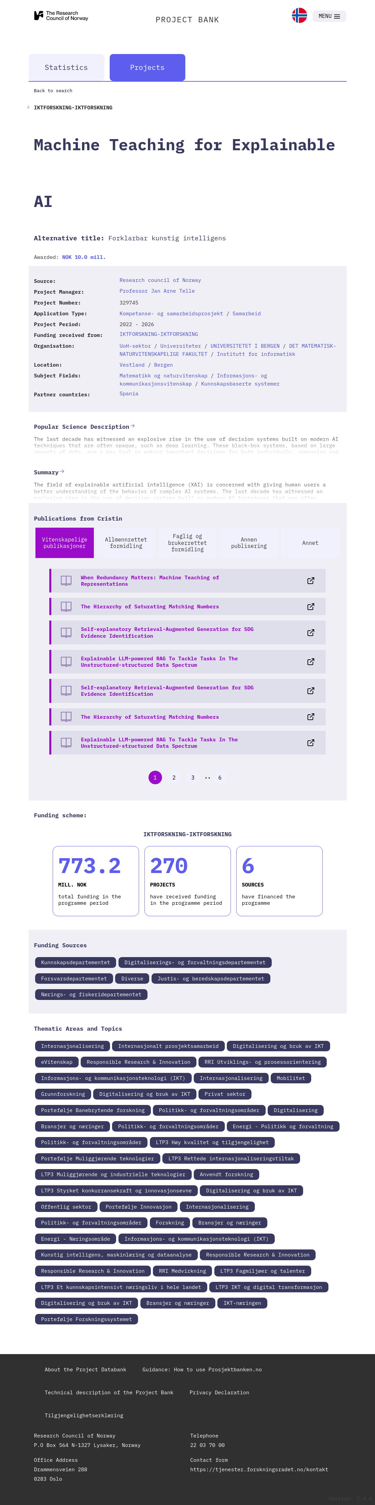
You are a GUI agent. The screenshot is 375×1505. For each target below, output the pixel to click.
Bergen (163, 364)
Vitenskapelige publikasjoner (64, 542)
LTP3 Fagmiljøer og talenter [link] (262, 1270)
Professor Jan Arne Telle (157, 290)
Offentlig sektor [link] (66, 1206)
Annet (310, 542)
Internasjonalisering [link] (72, 1045)
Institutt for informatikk (256, 353)
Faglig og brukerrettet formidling (187, 542)
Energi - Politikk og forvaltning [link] (283, 1126)
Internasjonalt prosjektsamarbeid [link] (168, 1045)
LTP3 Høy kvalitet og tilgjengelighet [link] (212, 1142)
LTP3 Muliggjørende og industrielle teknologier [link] (113, 1174)
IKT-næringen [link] (242, 1302)
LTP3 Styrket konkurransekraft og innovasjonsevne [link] (116, 1190)
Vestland (131, 364)
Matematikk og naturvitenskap (163, 375)
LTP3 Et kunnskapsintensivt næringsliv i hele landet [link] (121, 1287)
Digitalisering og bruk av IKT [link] (278, 1045)
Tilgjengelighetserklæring (84, 1415)
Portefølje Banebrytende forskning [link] (93, 1110)
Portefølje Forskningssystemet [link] (86, 1319)
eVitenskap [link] (57, 1061)
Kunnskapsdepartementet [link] (75, 962)
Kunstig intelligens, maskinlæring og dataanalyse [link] (116, 1254)
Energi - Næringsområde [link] (75, 1238)
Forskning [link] (170, 1222)
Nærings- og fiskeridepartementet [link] (91, 994)
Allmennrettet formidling (126, 542)
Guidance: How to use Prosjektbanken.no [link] (202, 1369)
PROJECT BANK (187, 19)
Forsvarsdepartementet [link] (74, 978)
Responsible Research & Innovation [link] (138, 1061)
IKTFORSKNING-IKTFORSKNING (158, 334)
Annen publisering (249, 542)
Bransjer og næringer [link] (72, 1126)
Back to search (53, 90)
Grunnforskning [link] (63, 1093)
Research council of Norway (160, 279)
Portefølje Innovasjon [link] (138, 1206)
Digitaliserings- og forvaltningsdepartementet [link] (195, 962)
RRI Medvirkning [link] (182, 1270)
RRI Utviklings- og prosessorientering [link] (263, 1061)
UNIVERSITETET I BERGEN (245, 345)
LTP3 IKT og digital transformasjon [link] (268, 1287)
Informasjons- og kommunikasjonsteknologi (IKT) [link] (113, 1078)
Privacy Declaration (219, 1392)
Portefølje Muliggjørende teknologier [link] (97, 1158)
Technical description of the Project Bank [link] (109, 1392)
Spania (128, 393)
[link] (299, 16)
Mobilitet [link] (291, 1078)
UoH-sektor (135, 345)
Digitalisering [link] (296, 1110)
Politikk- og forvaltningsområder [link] (209, 1110)
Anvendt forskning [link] (226, 1174)
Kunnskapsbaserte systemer (240, 383)
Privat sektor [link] (225, 1093)
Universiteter (180, 345)
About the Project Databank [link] (86, 1369)
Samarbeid (247, 313)
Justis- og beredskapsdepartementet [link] (211, 978)
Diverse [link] (132, 978)
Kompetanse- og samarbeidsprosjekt (171, 313)
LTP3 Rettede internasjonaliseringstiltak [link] (231, 1158)
